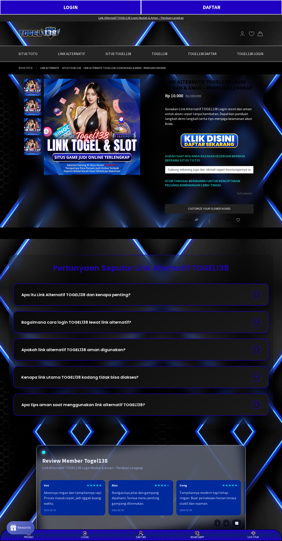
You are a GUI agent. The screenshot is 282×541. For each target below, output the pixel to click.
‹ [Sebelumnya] (217, 523)
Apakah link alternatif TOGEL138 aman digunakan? (73, 349)
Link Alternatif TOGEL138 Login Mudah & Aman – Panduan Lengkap (141, 18)
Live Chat (253, 535)
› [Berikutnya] (226, 523)
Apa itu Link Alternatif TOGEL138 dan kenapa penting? (75, 294)
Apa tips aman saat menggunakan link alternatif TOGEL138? (83, 404)
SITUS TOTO (26, 68)
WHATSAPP (197, 535)
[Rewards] (21, 527)
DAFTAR (212, 7)
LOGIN (70, 7)
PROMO (28, 535)
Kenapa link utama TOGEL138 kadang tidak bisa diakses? (79, 377)
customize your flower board (209, 209)
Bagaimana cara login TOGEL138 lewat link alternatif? (76, 322)
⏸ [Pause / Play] (237, 523)
